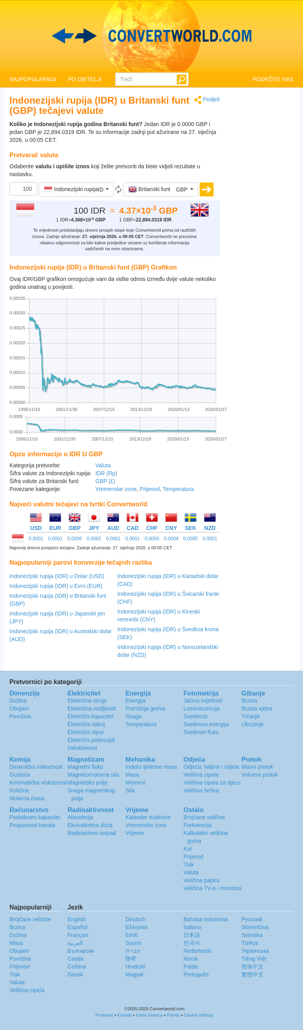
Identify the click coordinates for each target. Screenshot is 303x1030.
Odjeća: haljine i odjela (211, 767)
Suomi (133, 943)
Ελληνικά (136, 927)
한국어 (191, 943)
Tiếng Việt (253, 959)
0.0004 (171, 538)
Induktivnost (82, 748)
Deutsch (135, 919)
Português (196, 974)
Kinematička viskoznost (38, 782)
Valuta (103, 465)
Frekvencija (197, 825)
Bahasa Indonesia (205, 919)
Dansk (75, 974)
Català (75, 959)
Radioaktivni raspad (91, 833)
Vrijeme (134, 833)
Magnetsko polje (87, 782)
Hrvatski (135, 966)
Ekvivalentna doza (89, 825)
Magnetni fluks (85, 767)
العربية (75, 943)
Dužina (18, 700)
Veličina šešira (201, 790)
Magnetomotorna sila (93, 775)
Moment (135, 782)
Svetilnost (195, 716)
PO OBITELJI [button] (84, 79)
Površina (20, 716)
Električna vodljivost (91, 708)
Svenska (252, 935)
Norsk (190, 959)
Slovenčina (255, 927)
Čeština (76, 966)
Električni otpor (85, 732)
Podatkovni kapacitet (34, 817)
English (76, 919)
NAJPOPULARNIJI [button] (32, 79)
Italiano (192, 927)
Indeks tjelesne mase (151, 767)
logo (151, 35)
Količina (19, 790)
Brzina (249, 700)
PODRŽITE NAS (273, 79)
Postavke (104, 1015)
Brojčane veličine (204, 817)
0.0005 (190, 538)
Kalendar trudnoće (147, 817)
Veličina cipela (201, 775)
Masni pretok (257, 767)
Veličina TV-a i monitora (212, 888)
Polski (190, 966)
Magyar (134, 974)
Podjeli (207, 100)
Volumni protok (259, 775)
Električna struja (87, 700)
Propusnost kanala (32, 825)
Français (78, 935)
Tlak (188, 864)
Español (77, 927)
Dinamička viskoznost (36, 767)
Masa (132, 775)
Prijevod (150, 489)
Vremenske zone (116, 489)
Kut (187, 849)
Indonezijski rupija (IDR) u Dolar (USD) (56, 576)
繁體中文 (252, 974)
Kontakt (124, 1015)
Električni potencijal (91, 740)
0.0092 (94, 538)
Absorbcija (80, 817)
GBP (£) (105, 481)
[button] (76, 189)
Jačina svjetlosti (202, 700)
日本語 (191, 935)
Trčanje (250, 716)
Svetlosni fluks (201, 732)
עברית (132, 951)
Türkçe (249, 943)
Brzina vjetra (256, 708)
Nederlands (197, 951)
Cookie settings (198, 1015)
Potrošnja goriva (145, 708)
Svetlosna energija (206, 724)
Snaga (133, 716)
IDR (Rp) (106, 473)
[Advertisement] (263, 213)
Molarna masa (27, 798)
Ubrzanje (252, 724)
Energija (135, 700)
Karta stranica (149, 1015)
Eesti (131, 935)
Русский (251, 919)
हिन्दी (130, 959)
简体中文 (252, 966)
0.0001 (36, 538)
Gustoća (19, 775)
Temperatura (178, 489)
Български (80, 951)
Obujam (19, 708)
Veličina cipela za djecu (212, 782)
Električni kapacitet (90, 716)
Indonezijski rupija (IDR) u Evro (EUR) (56, 586)
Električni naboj (86, 724)
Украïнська (255, 951)
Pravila (173, 1015)
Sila (130, 790)
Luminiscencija (201, 708)
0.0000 (74, 538)
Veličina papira (201, 880)
